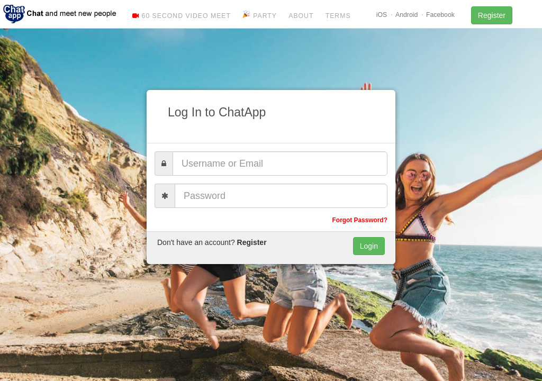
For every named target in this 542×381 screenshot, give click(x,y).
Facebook (440, 15)
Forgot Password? (359, 220)
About (300, 16)
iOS (381, 15)
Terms (338, 16)
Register (491, 15)
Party (259, 15)
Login (369, 246)
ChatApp (60, 13)
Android (406, 15)
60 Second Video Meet (181, 16)
